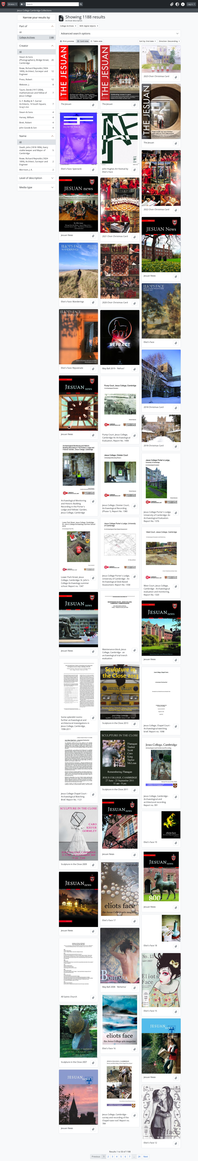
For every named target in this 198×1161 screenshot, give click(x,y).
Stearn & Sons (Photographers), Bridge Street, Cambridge (36, 60)
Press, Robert (36, 80)
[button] (172, 4)
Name (22, 136)
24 (139, 1156)
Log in (190, 4)
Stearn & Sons (36, 113)
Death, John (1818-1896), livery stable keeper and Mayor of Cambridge (36, 150)
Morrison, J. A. (36, 170)
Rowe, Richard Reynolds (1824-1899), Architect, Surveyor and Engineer (36, 71)
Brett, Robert (36, 123)
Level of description (30, 178)
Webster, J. (36, 85)
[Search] (52, 4)
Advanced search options (75, 33)
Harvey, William (36, 118)
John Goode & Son (36, 128)
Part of (23, 26)
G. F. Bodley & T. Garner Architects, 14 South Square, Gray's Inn (36, 104)
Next (145, 1156)
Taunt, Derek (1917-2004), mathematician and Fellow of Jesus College (36, 92)
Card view (82, 41)
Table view (96, 41)
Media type (25, 187)
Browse (11, 4)
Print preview (67, 41)
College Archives (36, 38)
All (20, 32)
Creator (23, 45)
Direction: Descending (168, 41)
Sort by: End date (146, 41)
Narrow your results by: (36, 17)
